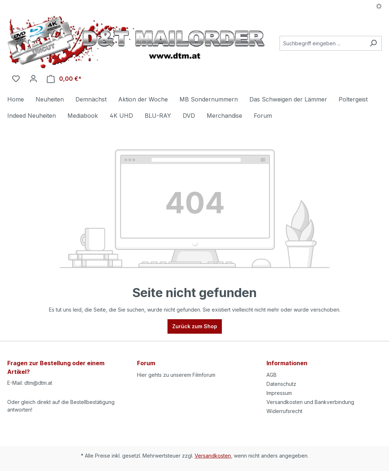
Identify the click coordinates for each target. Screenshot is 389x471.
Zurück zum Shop (194, 326)
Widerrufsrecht (284, 411)
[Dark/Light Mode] (379, 6)
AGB (271, 375)
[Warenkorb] (64, 78)
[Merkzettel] (16, 78)
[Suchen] (373, 43)
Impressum (279, 393)
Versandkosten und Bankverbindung (310, 402)
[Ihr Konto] (33, 78)
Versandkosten (213, 456)
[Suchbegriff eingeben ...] (322, 43)
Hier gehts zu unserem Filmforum (176, 375)
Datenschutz (281, 384)
